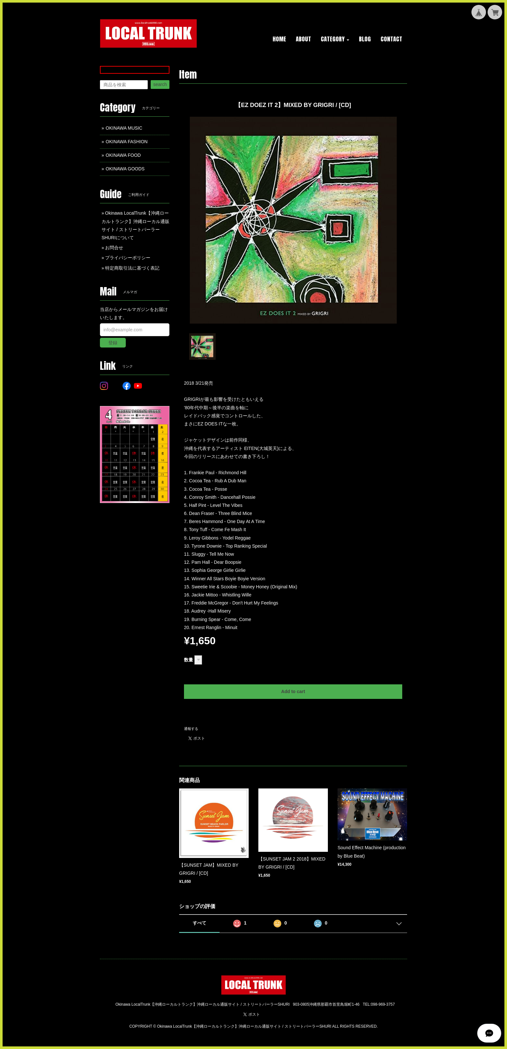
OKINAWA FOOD (123, 155)
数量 (188, 659)
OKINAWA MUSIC (124, 128)
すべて (199, 923)
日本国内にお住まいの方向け (293, 712)
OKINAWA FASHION (127, 141)
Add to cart (293, 691)
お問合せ (114, 247)
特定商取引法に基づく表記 (132, 268)
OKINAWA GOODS (125, 168)
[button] (335, 39)
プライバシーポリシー (127, 257)
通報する (191, 729)
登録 (112, 342)
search (160, 84)
